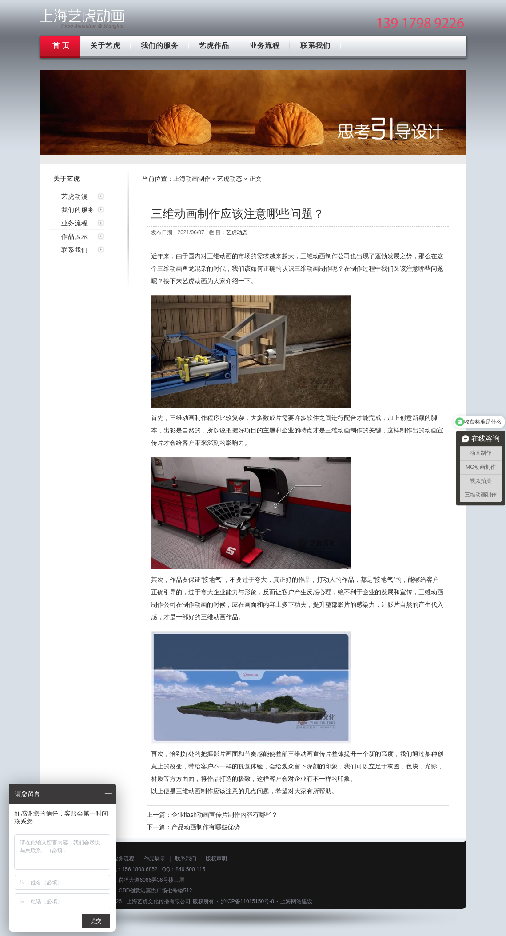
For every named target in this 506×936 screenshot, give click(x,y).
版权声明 (216, 859)
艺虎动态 (229, 178)
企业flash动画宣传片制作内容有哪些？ (224, 814)
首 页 (61, 45)
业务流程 (265, 45)
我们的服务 (160, 45)
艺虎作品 (214, 45)
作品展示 (74, 236)
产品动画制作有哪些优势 (205, 827)
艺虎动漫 (74, 196)
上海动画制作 (192, 178)
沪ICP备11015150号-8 (247, 901)
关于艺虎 (105, 45)
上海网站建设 (296, 901)
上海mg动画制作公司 (82, 19)
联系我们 (315, 45)
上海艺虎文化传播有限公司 (159, 901)
